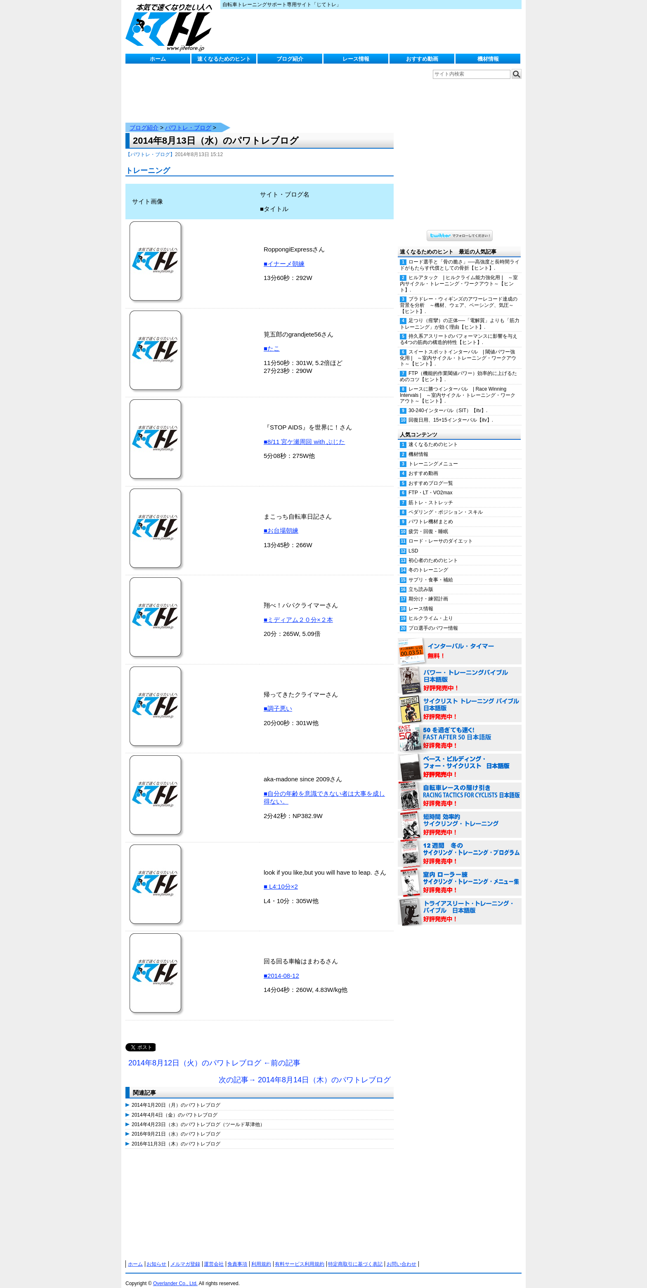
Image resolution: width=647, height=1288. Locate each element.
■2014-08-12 (281, 967)
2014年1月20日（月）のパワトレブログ (176, 1097)
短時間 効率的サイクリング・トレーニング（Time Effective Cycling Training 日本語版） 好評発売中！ (460, 816)
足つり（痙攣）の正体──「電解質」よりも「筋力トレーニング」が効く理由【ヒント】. (459, 315)
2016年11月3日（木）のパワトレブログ (176, 1136)
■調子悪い (278, 700)
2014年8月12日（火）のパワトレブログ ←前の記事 (214, 1055)
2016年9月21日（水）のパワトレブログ (176, 1126)
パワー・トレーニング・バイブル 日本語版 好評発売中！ (460, 672)
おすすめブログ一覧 (431, 475)
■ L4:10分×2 (281, 878)
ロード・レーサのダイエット (441, 533)
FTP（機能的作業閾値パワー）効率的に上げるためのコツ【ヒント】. (458, 368)
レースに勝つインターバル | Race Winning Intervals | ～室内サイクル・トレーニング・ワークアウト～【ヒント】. (457, 387)
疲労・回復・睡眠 (428, 523)
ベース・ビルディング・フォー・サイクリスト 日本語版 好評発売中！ (460, 759)
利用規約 (261, 1256)
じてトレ (170, 27)
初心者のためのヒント (433, 552)
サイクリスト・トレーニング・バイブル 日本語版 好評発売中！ (460, 701)
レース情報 (355, 59)
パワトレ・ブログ (188, 119)
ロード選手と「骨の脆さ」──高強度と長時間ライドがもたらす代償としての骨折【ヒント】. (459, 257)
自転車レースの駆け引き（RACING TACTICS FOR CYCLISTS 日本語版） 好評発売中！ (460, 787)
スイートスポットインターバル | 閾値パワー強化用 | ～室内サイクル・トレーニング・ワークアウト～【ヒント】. (458, 350)
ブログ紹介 (289, 59)
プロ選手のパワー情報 (433, 620)
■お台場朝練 (281, 522)
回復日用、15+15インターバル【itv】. (451, 412)
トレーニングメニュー (433, 455)
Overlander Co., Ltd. (175, 1275)
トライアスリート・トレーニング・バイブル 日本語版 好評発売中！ (460, 903)
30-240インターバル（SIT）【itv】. (448, 402)
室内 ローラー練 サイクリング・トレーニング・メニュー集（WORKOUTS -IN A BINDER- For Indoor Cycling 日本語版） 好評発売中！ (460, 874)
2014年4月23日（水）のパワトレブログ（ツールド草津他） (198, 1116)
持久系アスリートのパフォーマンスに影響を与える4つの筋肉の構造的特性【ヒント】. (458, 331)
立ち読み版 (421, 581)
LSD (413, 543)
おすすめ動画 (422, 59)
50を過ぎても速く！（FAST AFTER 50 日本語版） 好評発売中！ (460, 730)
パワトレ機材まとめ (431, 513)
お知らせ (156, 1256)
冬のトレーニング (428, 562)
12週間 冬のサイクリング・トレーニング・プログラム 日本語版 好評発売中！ (460, 845)
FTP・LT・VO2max (430, 484)
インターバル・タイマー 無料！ (460, 643)
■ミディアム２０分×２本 (298, 611)
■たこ (272, 340)
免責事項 (237, 1256)
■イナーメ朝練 (284, 255)
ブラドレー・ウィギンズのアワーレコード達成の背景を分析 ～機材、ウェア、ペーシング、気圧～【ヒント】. (458, 297)
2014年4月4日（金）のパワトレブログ (174, 1107)
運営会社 (214, 1256)
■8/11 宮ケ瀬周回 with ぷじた (304, 433)
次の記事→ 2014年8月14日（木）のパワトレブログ (305, 1071)
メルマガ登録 (185, 1256)
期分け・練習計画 (428, 590)
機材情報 (488, 59)
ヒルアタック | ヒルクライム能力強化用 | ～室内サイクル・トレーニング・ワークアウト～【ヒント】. (459, 275)
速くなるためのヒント (224, 59)
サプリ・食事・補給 (431, 571)
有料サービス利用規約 (299, 1256)
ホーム (158, 59)
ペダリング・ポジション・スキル (446, 504)
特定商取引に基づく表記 (355, 1256)
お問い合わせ (401, 1256)
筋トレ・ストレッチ (431, 494)
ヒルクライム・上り (431, 610)
